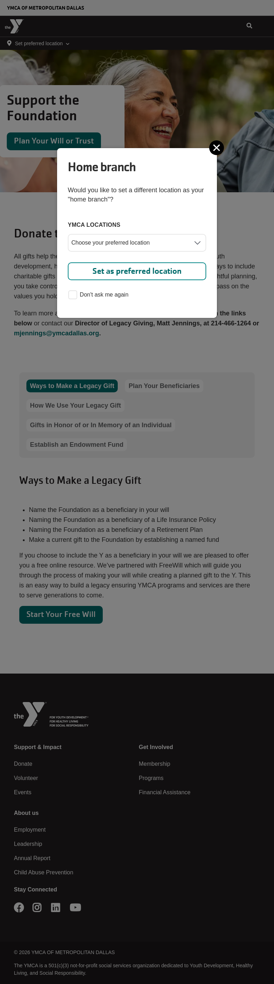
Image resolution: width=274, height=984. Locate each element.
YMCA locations (94, 225)
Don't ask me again (98, 295)
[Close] (217, 148)
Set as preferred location (137, 271)
